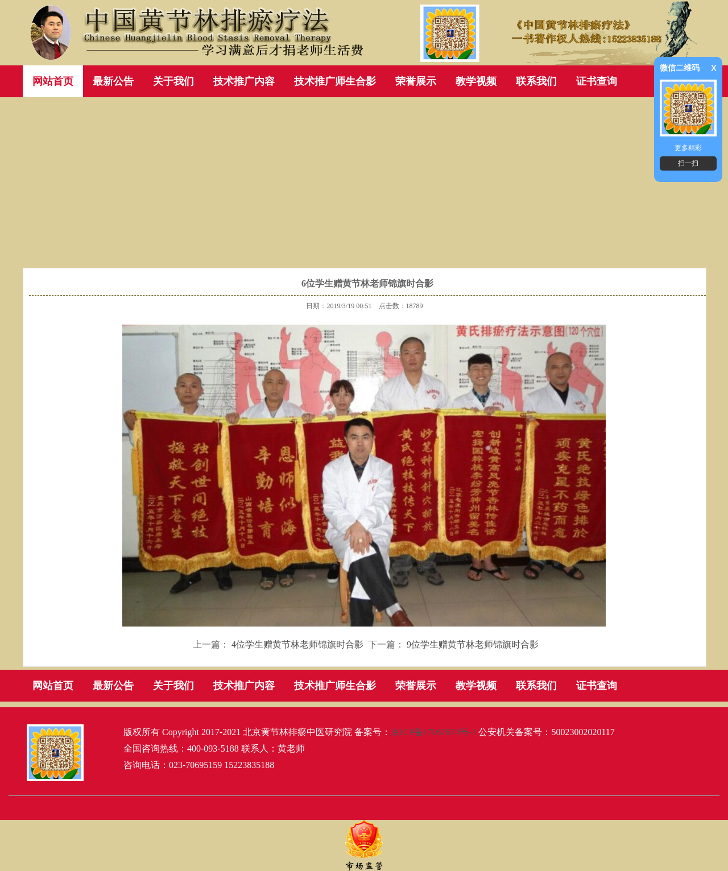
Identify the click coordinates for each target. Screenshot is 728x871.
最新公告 (113, 81)
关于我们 (173, 81)
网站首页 (52, 81)
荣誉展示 (415, 81)
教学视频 (476, 81)
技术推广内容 (244, 81)
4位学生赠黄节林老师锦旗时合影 (297, 644)
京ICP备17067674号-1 (433, 732)
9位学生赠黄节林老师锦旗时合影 (473, 644)
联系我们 (536, 81)
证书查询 (596, 81)
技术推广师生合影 (335, 81)
